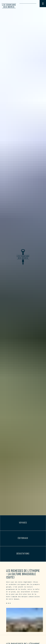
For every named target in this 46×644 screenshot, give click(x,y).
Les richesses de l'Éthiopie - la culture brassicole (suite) (23, 574)
